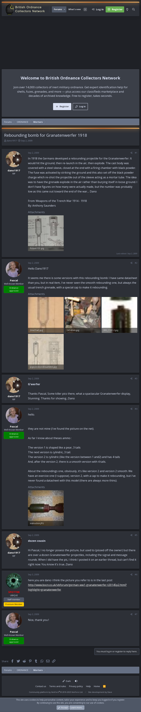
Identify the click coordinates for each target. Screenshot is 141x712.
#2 (136, 262)
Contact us (40, 686)
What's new (74, 9)
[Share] (131, 153)
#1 (136, 152)
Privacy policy (76, 686)
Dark (66, 681)
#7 (136, 614)
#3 (136, 378)
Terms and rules (57, 686)
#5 (136, 535)
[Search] (133, 9)
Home (97, 686)
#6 (136, 574)
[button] (64, 9)
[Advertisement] (70, 41)
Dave (109, 692)
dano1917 (12, 140)
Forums (58, 9)
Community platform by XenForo (56, 692)
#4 (136, 408)
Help (88, 686)
